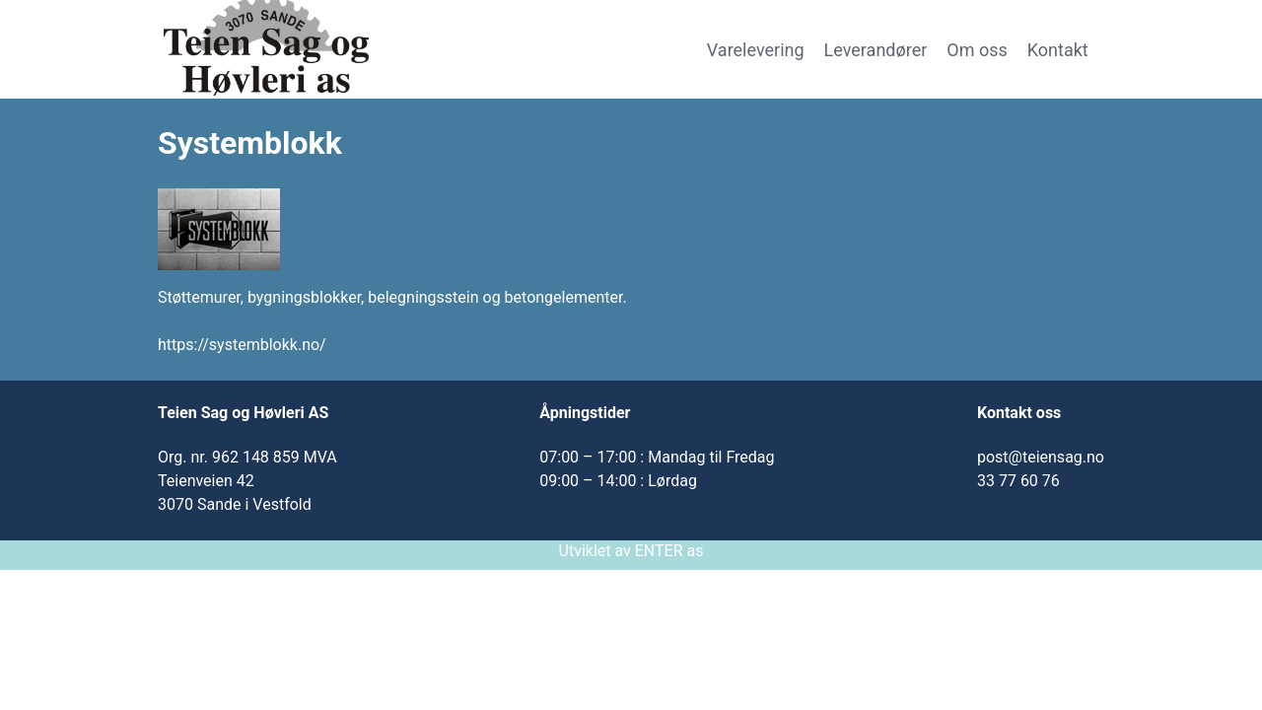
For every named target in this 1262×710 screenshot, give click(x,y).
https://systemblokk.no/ (242, 344)
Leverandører (876, 49)
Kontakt (1057, 49)
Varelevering (756, 49)
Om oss (976, 49)
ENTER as (669, 550)
